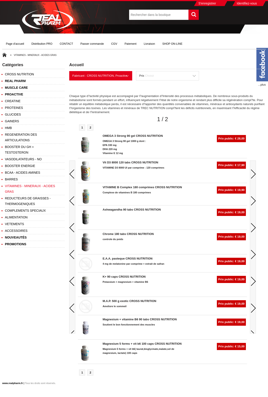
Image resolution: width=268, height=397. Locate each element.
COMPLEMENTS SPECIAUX (25, 210)
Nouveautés (16, 237)
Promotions (15, 244)
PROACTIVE (14, 94)
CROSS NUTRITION (19, 74)
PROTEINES (14, 108)
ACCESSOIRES (16, 230)
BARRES (11, 179)
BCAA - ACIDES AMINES (22, 172)
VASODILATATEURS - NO (23, 159)
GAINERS (12, 121)
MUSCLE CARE (16, 87)
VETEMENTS (14, 224)
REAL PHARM (15, 81)
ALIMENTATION (16, 217)
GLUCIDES (13, 114)
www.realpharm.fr (12, 383)
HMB (8, 128)
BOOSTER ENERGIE (20, 166)
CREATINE (13, 101)
